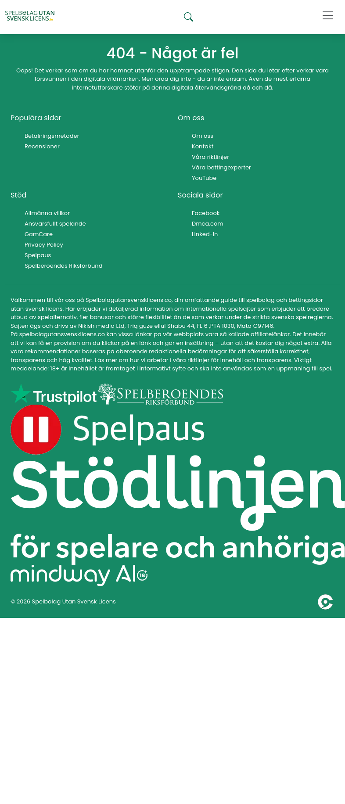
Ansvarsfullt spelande (55, 223)
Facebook (205, 213)
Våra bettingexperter (221, 167)
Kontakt (202, 146)
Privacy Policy (44, 244)
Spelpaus (38, 255)
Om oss (202, 136)
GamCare (39, 234)
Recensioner (42, 146)
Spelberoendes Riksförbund (63, 266)
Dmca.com (207, 223)
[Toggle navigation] (328, 15)
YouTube (204, 178)
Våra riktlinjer (210, 157)
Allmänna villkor (47, 213)
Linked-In (205, 234)
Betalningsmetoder (52, 136)
